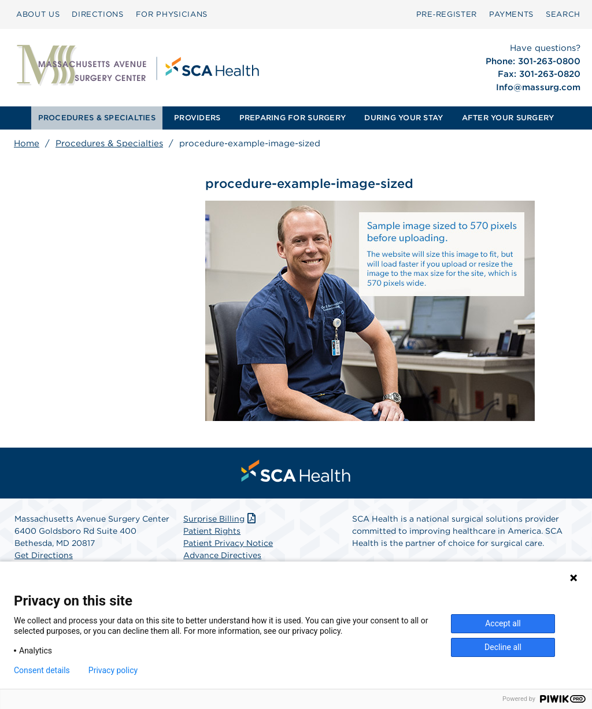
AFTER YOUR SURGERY (508, 117)
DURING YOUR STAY (403, 117)
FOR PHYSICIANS (172, 14)
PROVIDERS (197, 117)
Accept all (503, 623)
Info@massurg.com (538, 87)
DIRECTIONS (98, 14)
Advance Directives (222, 555)
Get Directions (43, 555)
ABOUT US (38, 14)
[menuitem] (38, 14)
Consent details (42, 670)
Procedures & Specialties (109, 143)
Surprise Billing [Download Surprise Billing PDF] (220, 518)
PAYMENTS (511, 14)
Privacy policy (113, 670)
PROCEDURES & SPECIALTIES (97, 117)
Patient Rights (211, 531)
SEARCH (563, 14)
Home (26, 143)
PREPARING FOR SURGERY (292, 117)
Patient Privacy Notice (228, 543)
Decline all (502, 647)
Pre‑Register (446, 14)
